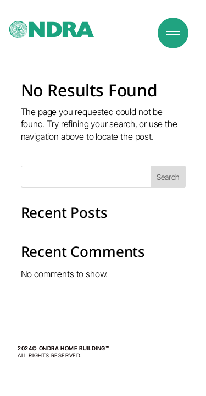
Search (168, 177)
